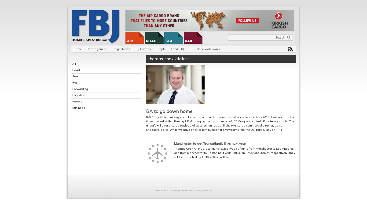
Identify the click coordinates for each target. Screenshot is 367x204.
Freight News (121, 49)
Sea (75, 76)
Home (77, 49)
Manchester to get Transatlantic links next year (210, 143)
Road (76, 70)
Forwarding (80, 89)
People (161, 49)
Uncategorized (97, 49)
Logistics (78, 95)
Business (78, 107)
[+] (280, 129)
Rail (74, 82)
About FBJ (177, 49)
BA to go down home (169, 111)
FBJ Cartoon (143, 49)
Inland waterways (208, 49)
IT (190, 49)
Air (74, 63)
